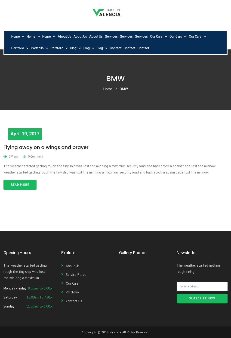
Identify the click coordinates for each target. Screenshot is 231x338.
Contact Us (74, 301)
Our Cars (156, 36)
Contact (115, 48)
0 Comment (33, 156)
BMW (124, 88)
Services (111, 36)
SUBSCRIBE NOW (202, 298)
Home (15, 36)
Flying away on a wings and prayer (46, 147)
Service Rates (76, 274)
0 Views (11, 156)
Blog (73, 48)
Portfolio (17, 48)
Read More (20, 185)
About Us (64, 36)
